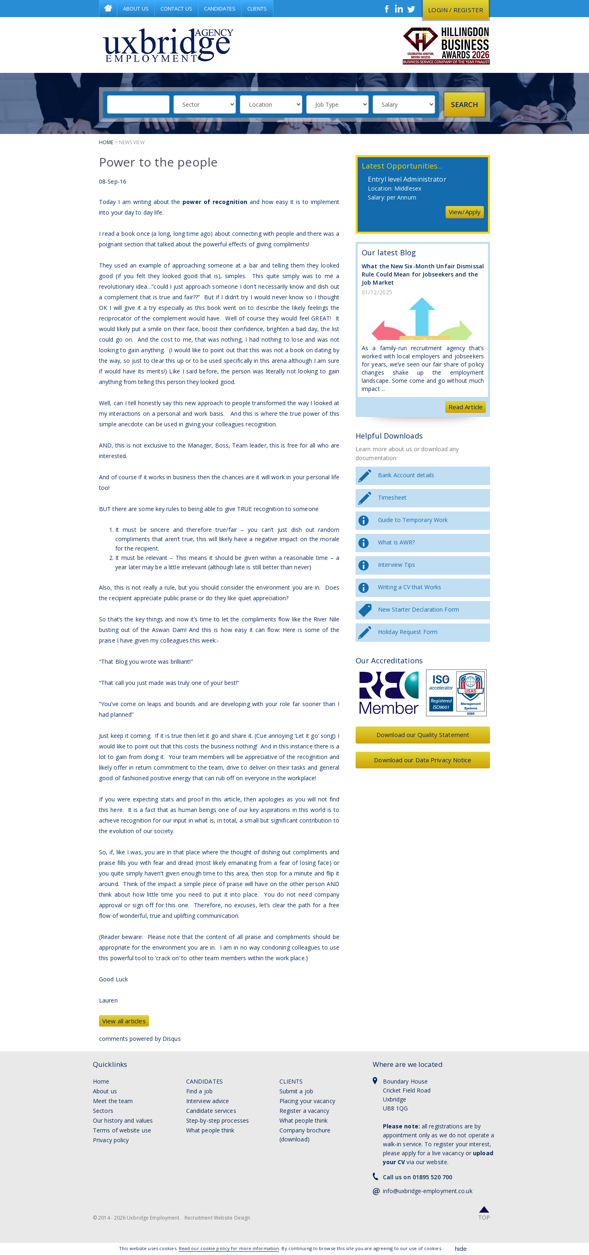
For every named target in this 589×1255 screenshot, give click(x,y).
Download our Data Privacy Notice (422, 760)
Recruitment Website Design (218, 1217)
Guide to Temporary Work (413, 520)
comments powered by (140, 1038)
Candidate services (211, 1111)
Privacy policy (111, 1140)
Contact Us (176, 8)
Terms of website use (122, 1130)
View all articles (124, 1021)
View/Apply (465, 212)
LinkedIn (399, 8)
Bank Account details (406, 475)
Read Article (465, 407)
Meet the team (113, 1101)
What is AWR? (396, 542)
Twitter (411, 8)
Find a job (199, 1091)
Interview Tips (396, 564)
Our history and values (123, 1120)
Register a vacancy (304, 1111)
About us (105, 1091)
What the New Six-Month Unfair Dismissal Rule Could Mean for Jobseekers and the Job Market (423, 274)
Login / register (455, 10)
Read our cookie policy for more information (229, 1248)
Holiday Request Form (407, 632)
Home (108, 8)
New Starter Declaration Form (418, 609)
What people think (210, 1130)
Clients (257, 8)
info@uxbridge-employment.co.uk (428, 1191)
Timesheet (392, 497)
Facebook (387, 8)
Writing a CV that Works (409, 587)
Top (484, 1217)
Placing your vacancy (307, 1101)
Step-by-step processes (217, 1120)
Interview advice (207, 1101)
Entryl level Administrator (407, 179)
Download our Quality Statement (422, 735)
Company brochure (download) (305, 1134)
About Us (136, 8)
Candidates (219, 8)
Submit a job (296, 1091)
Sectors (103, 1111)
